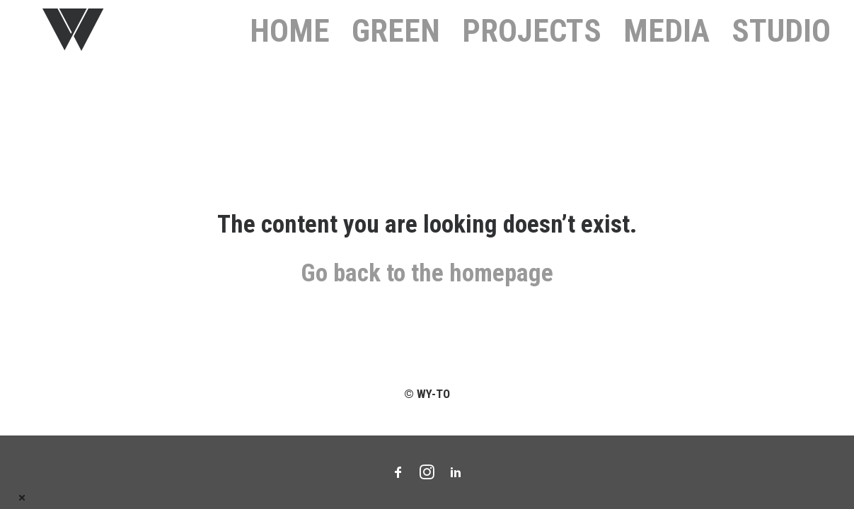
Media (666, 42)
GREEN (396, 42)
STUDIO (781, 42)
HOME (290, 42)
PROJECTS (531, 42)
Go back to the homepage (427, 297)
